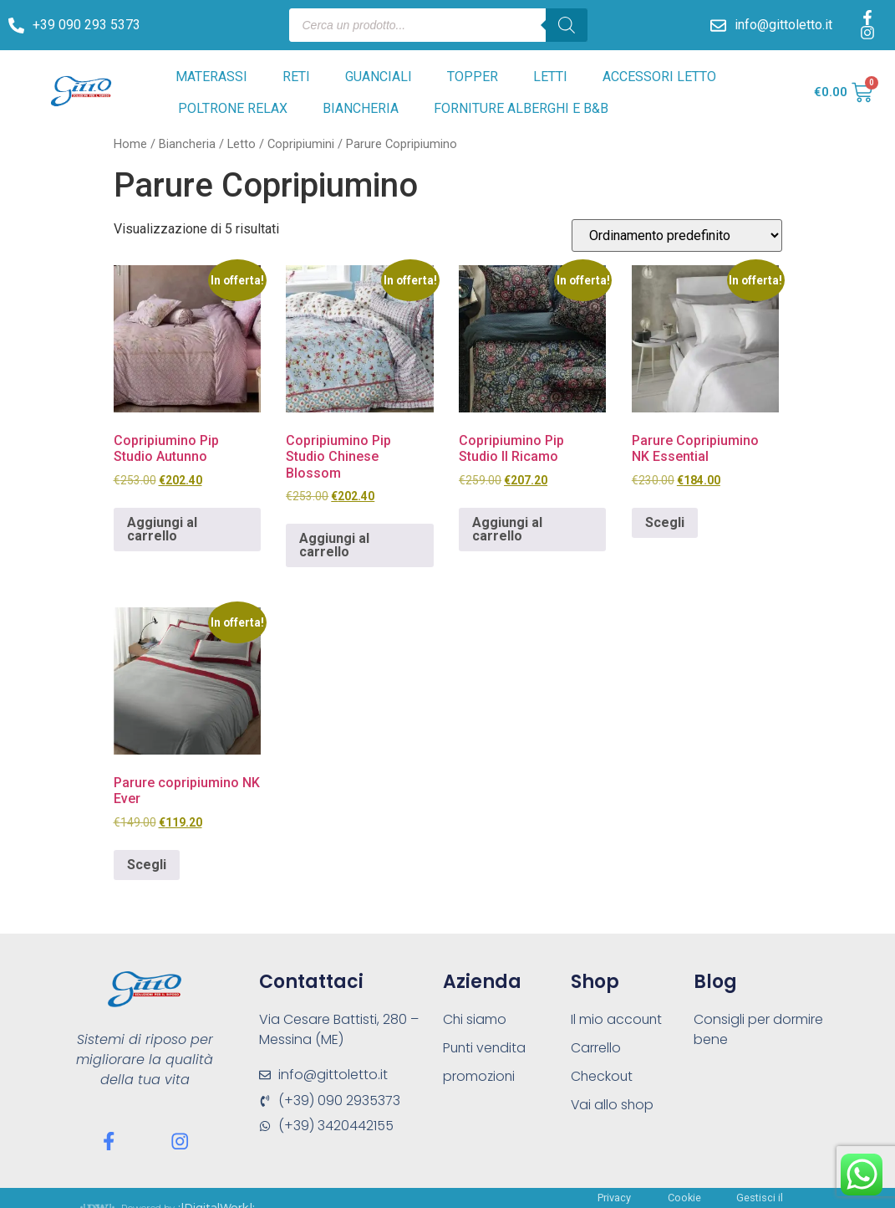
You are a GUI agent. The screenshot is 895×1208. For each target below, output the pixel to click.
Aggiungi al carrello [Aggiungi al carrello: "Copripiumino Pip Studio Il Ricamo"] (507, 529)
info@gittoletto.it (783, 25)
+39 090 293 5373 (86, 25)
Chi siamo (475, 1019)
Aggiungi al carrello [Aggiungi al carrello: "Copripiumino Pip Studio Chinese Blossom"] (334, 545)
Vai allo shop (613, 1104)
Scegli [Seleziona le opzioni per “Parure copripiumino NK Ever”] (146, 865)
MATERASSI (211, 76)
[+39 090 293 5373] (16, 25)
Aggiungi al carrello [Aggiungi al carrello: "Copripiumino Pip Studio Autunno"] (162, 529)
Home (130, 143)
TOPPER (472, 76)
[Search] (566, 25)
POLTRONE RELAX (232, 108)
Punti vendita (485, 1047)
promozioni (479, 1076)
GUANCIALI (378, 76)
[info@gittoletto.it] (718, 25)
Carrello (596, 1047)
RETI (296, 76)
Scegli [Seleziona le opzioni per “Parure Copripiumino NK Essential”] (664, 522)
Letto (241, 143)
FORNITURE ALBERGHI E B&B (521, 108)
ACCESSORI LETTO (659, 76)
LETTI (550, 76)
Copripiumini (300, 143)
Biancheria (187, 143)
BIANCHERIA (361, 108)
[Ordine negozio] (677, 235)
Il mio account (617, 1019)
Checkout (602, 1076)
